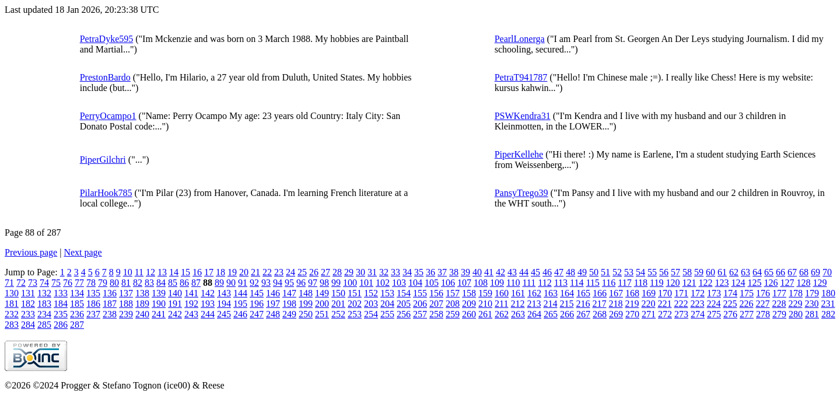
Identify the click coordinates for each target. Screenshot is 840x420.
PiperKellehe (519, 154)
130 (12, 293)
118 (641, 283)
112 (544, 283)
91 (242, 283)
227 (762, 304)
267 (583, 314)
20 (244, 272)
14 (173, 272)
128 (803, 283)
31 (372, 272)
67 (792, 272)
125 (754, 283)
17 (209, 272)
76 (67, 283)
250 (306, 314)
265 (551, 314)
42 (500, 272)
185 (77, 304)
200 (322, 304)
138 (142, 293)
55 (652, 272)
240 (142, 314)
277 (747, 314)
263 (518, 314)
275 (714, 314)
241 (159, 314)
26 (313, 272)
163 (551, 293)
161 (518, 293)
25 (302, 272)
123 (722, 283)
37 (442, 272)
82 (137, 283)
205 (404, 304)
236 (77, 314)
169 (649, 293)
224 (713, 304)
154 (404, 293)
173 (714, 293)
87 (196, 283)
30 (360, 272)
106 (448, 283)
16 (197, 272)
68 (803, 272)
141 (191, 293)
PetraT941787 (521, 77)
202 (355, 304)
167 (616, 293)
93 (266, 283)
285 (44, 325)
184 (61, 304)
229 (795, 304)
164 (567, 293)
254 (371, 314)
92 (254, 283)
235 (61, 314)
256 (404, 314)
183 (44, 304)
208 (453, 304)
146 (273, 293)
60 (710, 272)
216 (583, 304)
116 (608, 283)
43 (512, 272)
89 (219, 283)
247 (257, 314)
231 (828, 304)
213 (534, 304)
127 (787, 283)
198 (289, 304)
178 (796, 293)
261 (485, 314)
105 (432, 283)
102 (383, 283)
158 (469, 293)
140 (175, 293)
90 (231, 283)
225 (730, 304)
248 (273, 314)
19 (232, 272)
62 (733, 272)
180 (828, 293)
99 (336, 283)
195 (240, 304)
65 (769, 272)
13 (162, 272)
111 (529, 283)
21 (255, 272)
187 (110, 304)
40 (477, 272)
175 (747, 293)
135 (93, 293)
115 (592, 283)
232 (12, 314)
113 (561, 283)
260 (469, 314)
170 (665, 293)
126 (771, 283)
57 (675, 272)
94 (277, 283)
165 (583, 293)
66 (780, 272)
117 (624, 283)
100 (350, 283)
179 (812, 293)
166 (600, 293)
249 (289, 314)
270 (632, 314)
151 (355, 293)
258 (436, 314)
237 (93, 314)
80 (114, 283)
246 (240, 314)
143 (224, 293)
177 (779, 293)
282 (828, 314)
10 (127, 272)
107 (464, 283)
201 (338, 304)
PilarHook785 (106, 193)
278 (763, 314)
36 (430, 272)
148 (306, 293)
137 (126, 293)
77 (79, 283)
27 (325, 272)
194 (224, 304)
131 (28, 293)
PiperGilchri (103, 159)
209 (469, 304)
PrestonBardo (105, 77)
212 (517, 304)
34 (407, 272)
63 (745, 272)
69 (815, 272)
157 (453, 293)
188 (126, 304)
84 (161, 283)
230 (811, 304)
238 (110, 314)
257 (420, 314)
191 (175, 304)
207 (436, 304)
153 (387, 293)
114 (576, 283)
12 (150, 272)
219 (632, 304)
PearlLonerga (520, 39)
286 (61, 325)
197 (273, 304)
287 (77, 325)
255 (387, 314)
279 (779, 314)
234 (44, 314)
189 (142, 304)
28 (337, 272)
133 (61, 293)
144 (240, 293)
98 (324, 283)
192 (191, 304)
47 (559, 272)
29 (349, 272)
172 (698, 293)
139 (159, 293)
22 (267, 272)
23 (279, 272)
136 (110, 293)
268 (600, 314)
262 (502, 314)
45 (535, 272)
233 (28, 314)
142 (208, 293)
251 (322, 314)
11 (139, 272)
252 (338, 314)
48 (570, 272)
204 (387, 304)
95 (289, 283)
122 (705, 283)
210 (485, 304)
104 (415, 283)
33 (395, 272)
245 (224, 314)
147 (289, 293)
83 (149, 283)
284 (28, 325)
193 (208, 304)
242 (175, 314)
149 (322, 293)
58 (687, 272)
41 (489, 272)
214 (550, 304)
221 (664, 304)
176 (763, 293)
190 (159, 304)
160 (502, 293)
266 (567, 314)
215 (566, 304)
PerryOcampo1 (108, 116)
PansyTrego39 (521, 193)
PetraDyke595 (107, 39)
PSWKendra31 (523, 116)
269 (616, 314)
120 (673, 283)
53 (629, 272)
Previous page (31, 252)
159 (485, 293)
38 (454, 272)
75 (56, 283)
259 (453, 314)
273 (681, 314)
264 (534, 314)
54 (640, 272)
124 (738, 283)
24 (290, 272)
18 (220, 272)
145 (257, 293)
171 (681, 293)
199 (306, 304)
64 (757, 272)
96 (301, 283)
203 (371, 304)
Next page (83, 252)
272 (665, 314)
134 (77, 293)
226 (746, 304)
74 (44, 283)
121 (689, 283)
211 (501, 304)
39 (465, 272)
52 (617, 272)
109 (497, 283)
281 (812, 314)
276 (730, 314)
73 (32, 283)
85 (172, 283)
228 (779, 304)
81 (126, 283)
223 (697, 304)
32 (383, 272)
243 (191, 314)
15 (185, 272)
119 (656, 283)
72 (21, 283)
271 (649, 314)
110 (513, 283)
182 (28, 304)
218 (615, 304)
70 (827, 272)
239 (126, 314)
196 (257, 304)
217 (599, 304)
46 (547, 272)
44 (523, 272)
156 (436, 293)
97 (312, 283)
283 (12, 325)
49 (582, 272)
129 (820, 283)
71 (9, 283)
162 (534, 293)
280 (796, 314)
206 (420, 304)
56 (663, 272)
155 (420, 293)
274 (698, 314)
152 (371, 293)
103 (399, 283)
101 (366, 283)
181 (12, 304)
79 (102, 283)
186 (93, 304)
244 (208, 314)
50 (593, 272)
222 (681, 304)
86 (184, 283)
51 (605, 272)
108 (481, 283)
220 (648, 304)
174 (730, 293)
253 (355, 314)
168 (632, 293)
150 (338, 293)
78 (91, 283)
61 (722, 272)
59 (699, 272)
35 (419, 272)
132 (44, 293)
